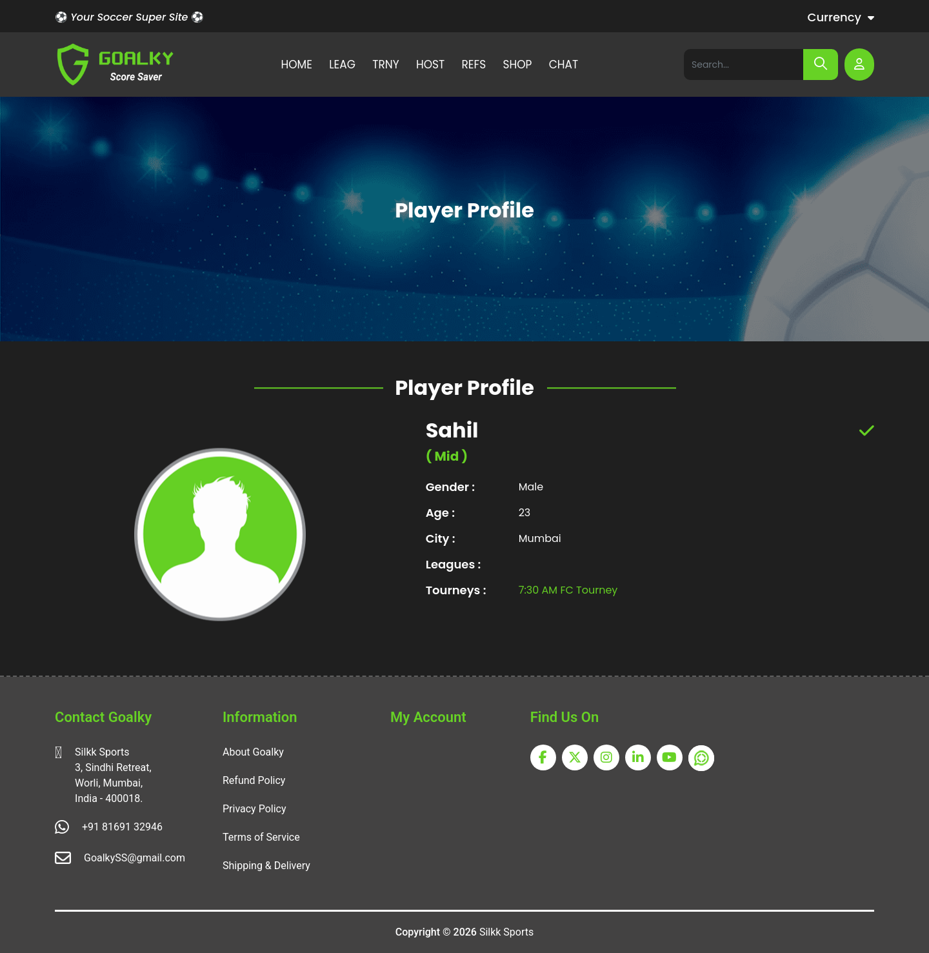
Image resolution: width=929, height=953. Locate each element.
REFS (474, 64)
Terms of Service (261, 837)
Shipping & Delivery (266, 865)
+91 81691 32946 (122, 827)
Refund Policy (254, 780)
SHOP (517, 64)
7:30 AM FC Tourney (568, 608)
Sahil (452, 449)
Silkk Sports (506, 932)
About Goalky (253, 752)
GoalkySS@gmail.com (134, 858)
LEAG (342, 64)
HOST (430, 64)
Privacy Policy (254, 809)
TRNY (385, 64)
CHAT (564, 64)
